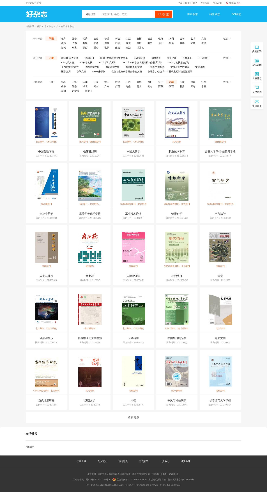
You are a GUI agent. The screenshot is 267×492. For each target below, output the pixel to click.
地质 (150, 43)
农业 (150, 38)
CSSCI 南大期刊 (69, 58)
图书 (74, 43)
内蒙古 (75, 91)
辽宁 (160, 82)
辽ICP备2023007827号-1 (98, 479)
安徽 (182, 82)
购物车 (235, 3)
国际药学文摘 (112, 67)
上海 (74, 82)
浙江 (106, 82)
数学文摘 (81, 71)
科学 (182, 43)
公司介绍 (81, 461)
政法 (128, 43)
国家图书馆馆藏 (134, 67)
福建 (193, 82)
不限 (51, 38)
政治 (117, 47)
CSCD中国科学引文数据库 (114, 58)
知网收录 (156, 58)
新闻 (63, 47)
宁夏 (203, 86)
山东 (63, 86)
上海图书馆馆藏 (156, 67)
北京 (63, 82)
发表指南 (205, 3)
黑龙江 (88, 91)
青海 (193, 86)
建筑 (63, 43)
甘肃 (182, 86)
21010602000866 (138, 479)
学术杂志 (192, 14)
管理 (106, 38)
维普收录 (171, 58)
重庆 (139, 82)
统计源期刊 (139, 58)
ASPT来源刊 (98, 71)
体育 (106, 43)
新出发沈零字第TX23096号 (181, 479)
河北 (117, 82)
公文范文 (103, 461)
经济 (85, 38)
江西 (203, 82)
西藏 (160, 86)
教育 (63, 38)
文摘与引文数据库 (180, 67)
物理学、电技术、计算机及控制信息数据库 (170, 71)
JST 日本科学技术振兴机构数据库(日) (142, 62)
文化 (203, 38)
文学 (182, 38)
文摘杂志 (200, 67)
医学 (74, 38)
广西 (117, 86)
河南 (74, 86)
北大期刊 (89, 58)
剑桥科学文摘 (92, 67)
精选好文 (123, 461)
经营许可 (185, 461)
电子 (106, 47)
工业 (128, 38)
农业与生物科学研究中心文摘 (126, 71)
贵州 (139, 86)
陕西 (171, 86)
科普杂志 (214, 14)
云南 (150, 86)
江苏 (96, 82)
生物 (203, 43)
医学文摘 (66, 71)
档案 (85, 43)
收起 (227, 38)
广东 (106, 86)
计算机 (140, 47)
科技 (117, 38)
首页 (39, 26)
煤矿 (139, 43)
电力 (160, 38)
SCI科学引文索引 (107, 62)
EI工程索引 (203, 58)
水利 (171, 38)
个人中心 (164, 461)
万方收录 (187, 58)
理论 (96, 47)
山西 (128, 82)
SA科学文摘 (86, 62)
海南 (128, 86)
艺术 (193, 38)
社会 (171, 43)
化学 (193, 43)
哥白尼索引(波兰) (70, 67)
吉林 (171, 82)
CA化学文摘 (67, 62)
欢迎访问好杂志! (33, 3)
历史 (74, 47)
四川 (150, 82)
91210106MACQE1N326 (112, 485)
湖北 (85, 86)
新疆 (63, 91)
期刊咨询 (30, 446)
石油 (128, 47)
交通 (96, 43)
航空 (85, 47)
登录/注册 (217, 3)
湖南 (96, 86)
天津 (85, 82)
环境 (117, 43)
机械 (139, 38)
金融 (96, 38)
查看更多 (133, 417)
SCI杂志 (236, 14)
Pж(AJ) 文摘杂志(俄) (178, 62)
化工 (160, 43)
